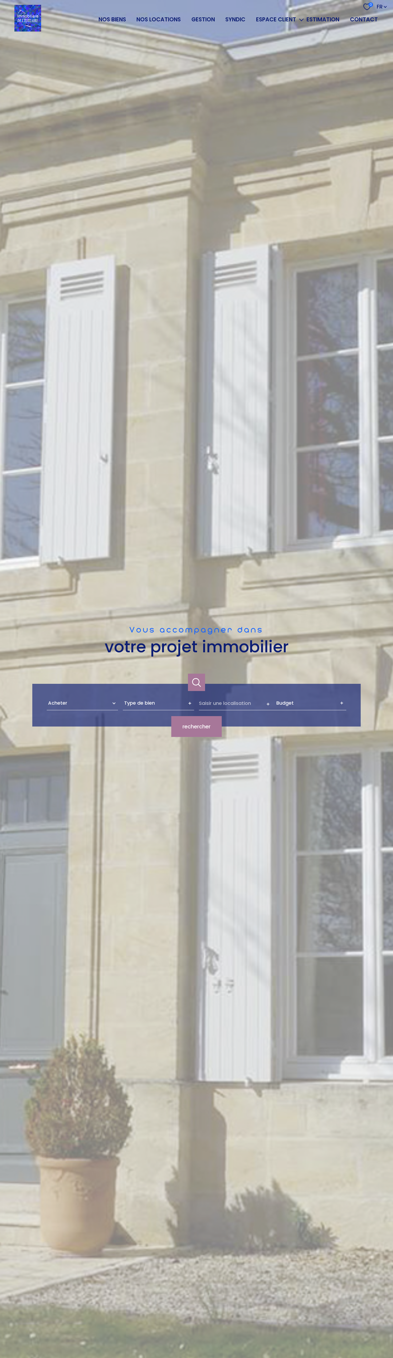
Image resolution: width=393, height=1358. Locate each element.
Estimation (322, 19)
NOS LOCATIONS (158, 19)
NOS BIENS (112, 19)
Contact (364, 19)
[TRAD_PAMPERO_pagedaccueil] (27, 29)
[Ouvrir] (196, 682)
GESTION (203, 19)
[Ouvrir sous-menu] (301, 19)
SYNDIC (235, 19)
